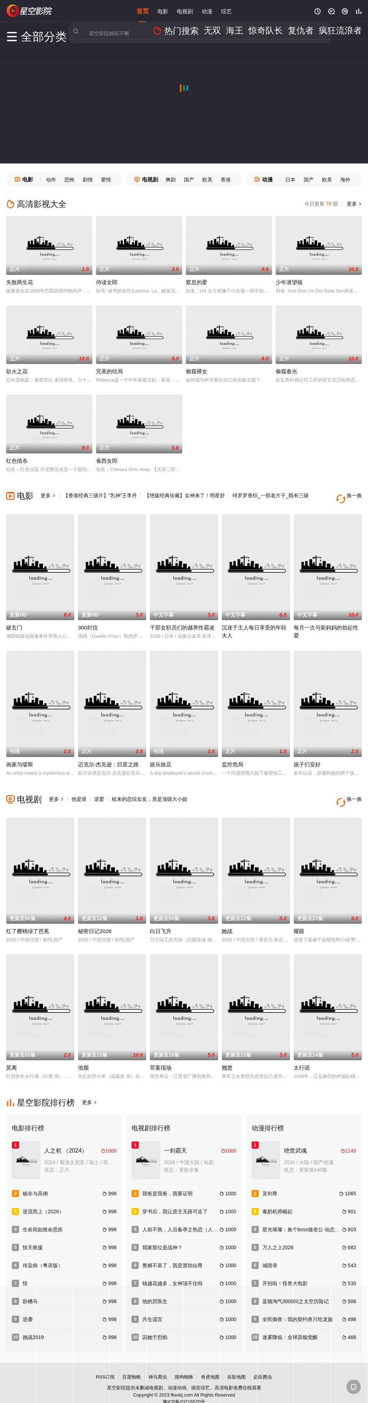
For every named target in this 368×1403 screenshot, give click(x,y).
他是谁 (79, 792)
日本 (290, 180)
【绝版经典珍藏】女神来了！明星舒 (184, 495)
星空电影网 (29, 10)
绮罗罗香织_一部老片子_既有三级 (271, 495)
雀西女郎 (107, 461)
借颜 (83, 1054)
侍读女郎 (107, 282)
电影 (162, 11)
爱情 (106, 180)
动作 (51, 180)
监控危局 (232, 757)
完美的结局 (109, 371)
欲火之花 (17, 371)
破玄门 (14, 621)
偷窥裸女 (196, 371)
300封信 (88, 621)
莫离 (11, 1054)
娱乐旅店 (160, 757)
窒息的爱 (196, 282)
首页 (143, 10)
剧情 (88, 180)
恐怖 (69, 180)
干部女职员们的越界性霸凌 (182, 621)
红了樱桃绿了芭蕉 (27, 918)
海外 (345, 180)
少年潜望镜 (289, 282)
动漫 (207, 11)
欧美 (207, 180)
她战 (227, 918)
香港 (226, 180)
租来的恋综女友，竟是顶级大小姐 (149, 792)
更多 (353, 204)
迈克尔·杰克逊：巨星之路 (108, 757)
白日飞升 (160, 918)
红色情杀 (17, 461)
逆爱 (99, 792)
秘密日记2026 (94, 918)
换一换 (351, 495)
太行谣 (302, 1054)
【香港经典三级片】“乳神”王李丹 (100, 495)
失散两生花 (19, 282)
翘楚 (227, 1054)
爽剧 (171, 180)
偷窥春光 (286, 371)
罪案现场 (160, 1054)
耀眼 (299, 918)
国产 (189, 180)
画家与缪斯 (19, 757)
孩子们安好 (307, 757)
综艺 (226, 11)
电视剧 (185, 11)
